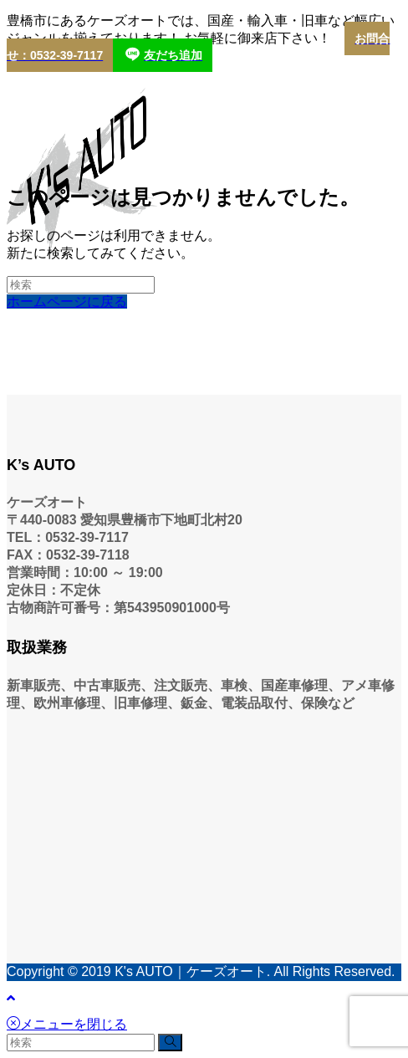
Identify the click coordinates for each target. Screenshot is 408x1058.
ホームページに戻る (67, 301)
